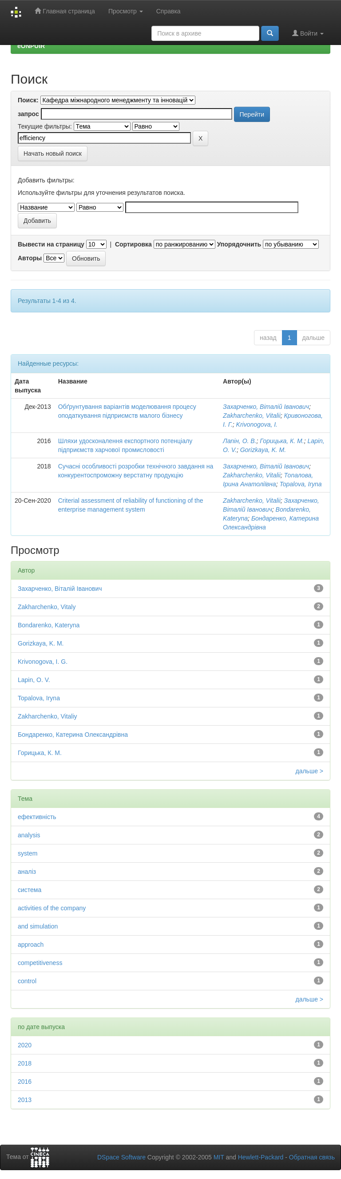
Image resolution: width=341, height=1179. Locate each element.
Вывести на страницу (51, 244)
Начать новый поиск (53, 153)
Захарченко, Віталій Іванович (266, 406)
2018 (25, 1063)
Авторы (30, 258)
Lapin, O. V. (34, 679)
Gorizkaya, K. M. (263, 449)
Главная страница (65, 11)
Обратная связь (312, 1157)
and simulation (38, 926)
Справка (168, 11)
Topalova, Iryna (300, 484)
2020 (25, 1045)
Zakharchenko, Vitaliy (47, 716)
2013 (25, 1099)
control (27, 981)
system (27, 853)
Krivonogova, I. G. (42, 661)
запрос (28, 113)
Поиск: (28, 100)
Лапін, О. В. (240, 440)
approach (31, 944)
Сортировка (133, 244)
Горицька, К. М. (282, 440)
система (29, 889)
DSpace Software (121, 1157)
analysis (29, 835)
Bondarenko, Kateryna (48, 625)
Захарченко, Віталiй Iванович (266, 466)
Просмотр (125, 11)
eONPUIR (31, 45)
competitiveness (40, 962)
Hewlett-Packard (261, 1157)
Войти (308, 33)
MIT (219, 1157)
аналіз (27, 871)
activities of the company (52, 908)
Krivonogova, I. (257, 424)
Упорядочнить (239, 244)
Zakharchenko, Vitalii (252, 415)
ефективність (37, 816)
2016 (25, 1081)
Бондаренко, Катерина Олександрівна (73, 734)
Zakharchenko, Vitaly (46, 606)
